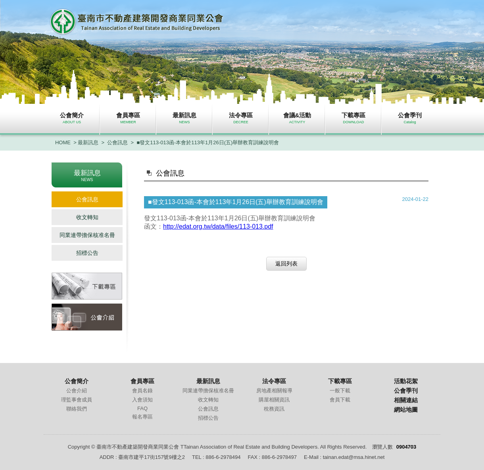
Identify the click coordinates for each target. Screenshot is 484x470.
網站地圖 (406, 409)
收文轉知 (87, 217)
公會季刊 (406, 390)
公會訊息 (117, 142)
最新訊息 (88, 142)
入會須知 (142, 400)
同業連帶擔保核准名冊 (87, 235)
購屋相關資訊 (274, 400)
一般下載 (340, 391)
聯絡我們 (76, 409)
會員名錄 (142, 391)
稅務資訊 (274, 409)
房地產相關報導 (274, 391)
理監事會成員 (76, 400)
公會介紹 (76, 391)
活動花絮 (406, 381)
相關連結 (406, 400)
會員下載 (340, 400)
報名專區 (142, 417)
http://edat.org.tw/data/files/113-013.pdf (218, 226)
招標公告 (87, 253)
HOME (63, 142)
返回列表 (286, 263)
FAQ (142, 408)
